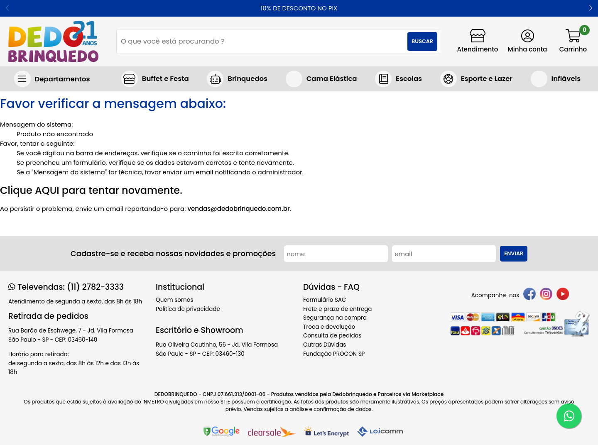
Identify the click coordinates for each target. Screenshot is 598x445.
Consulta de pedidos (332, 336)
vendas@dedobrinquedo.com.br (238, 208)
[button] (591, 8)
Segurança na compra (335, 318)
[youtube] (562, 295)
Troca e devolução (329, 327)
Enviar (513, 253)
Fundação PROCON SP (334, 354)
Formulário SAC (324, 300)
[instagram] (546, 295)
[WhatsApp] (568, 415)
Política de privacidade (188, 309)
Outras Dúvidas (324, 345)
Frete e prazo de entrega (337, 309)
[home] (53, 41)
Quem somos (174, 300)
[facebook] (529, 295)
